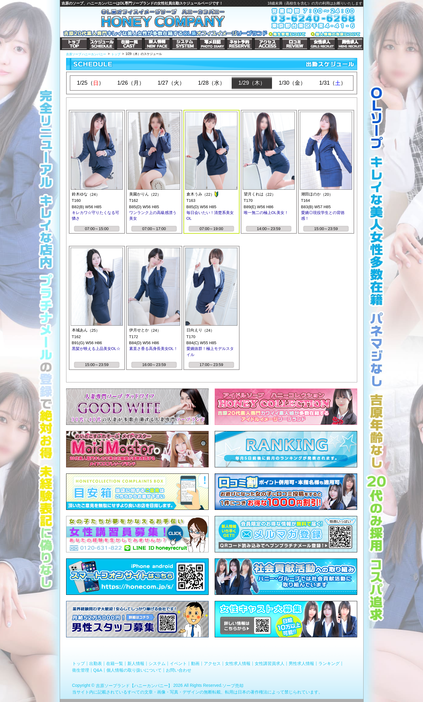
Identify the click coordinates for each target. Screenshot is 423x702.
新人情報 (135, 663)
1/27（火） (171, 83)
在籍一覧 (114, 663)
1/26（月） (130, 83)
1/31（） (332, 83)
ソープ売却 (232, 685)
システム (157, 663)
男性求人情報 (301, 663)
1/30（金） (292, 83)
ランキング (329, 663)
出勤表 (95, 663)
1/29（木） (251, 83)
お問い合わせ (178, 669)
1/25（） (90, 83)
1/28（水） (211, 83)
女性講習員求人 (269, 663)
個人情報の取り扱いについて (134, 669)
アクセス (212, 663)
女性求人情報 (237, 663)
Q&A (97, 669)
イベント (178, 663)
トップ (78, 663)
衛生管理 (80, 669)
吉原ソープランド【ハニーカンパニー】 (134, 685)
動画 (195, 663)
